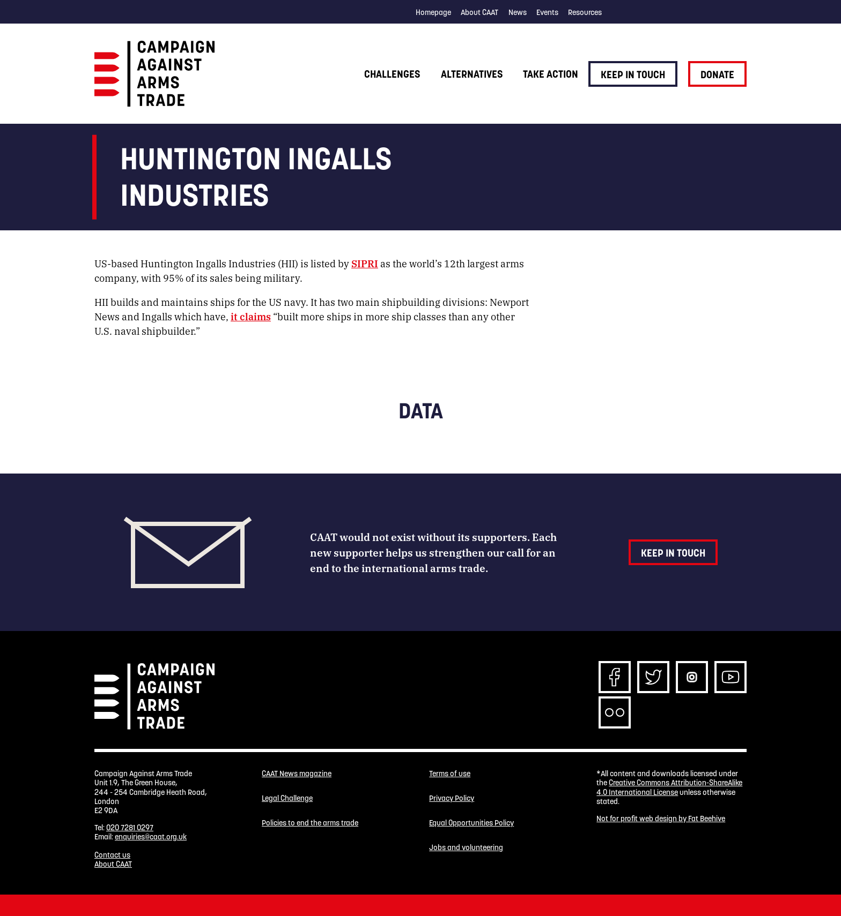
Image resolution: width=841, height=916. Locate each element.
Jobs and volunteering (466, 847)
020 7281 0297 (129, 827)
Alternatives (472, 73)
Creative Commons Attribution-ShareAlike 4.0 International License (669, 787)
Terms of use (449, 773)
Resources (585, 12)
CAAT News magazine (296, 773)
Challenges (392, 73)
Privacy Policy (451, 798)
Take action (550, 73)
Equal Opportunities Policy (471, 823)
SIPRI (364, 263)
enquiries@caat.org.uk (151, 837)
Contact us (112, 855)
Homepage (433, 12)
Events (547, 12)
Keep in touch (633, 74)
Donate (717, 74)
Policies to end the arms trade (310, 823)
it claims (251, 316)
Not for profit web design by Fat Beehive (660, 818)
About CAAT (479, 12)
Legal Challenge (287, 798)
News (517, 12)
